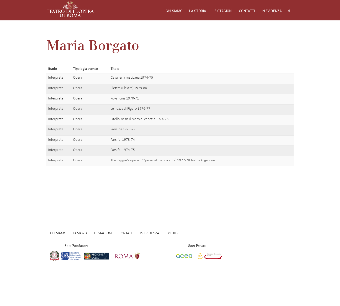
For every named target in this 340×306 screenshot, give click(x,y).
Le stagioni (222, 11)
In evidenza (272, 11)
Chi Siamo (174, 11)
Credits (172, 233)
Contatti (247, 11)
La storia (197, 11)
